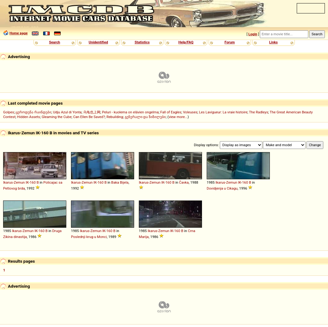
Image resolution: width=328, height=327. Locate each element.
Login (252, 34)
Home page (18, 33)
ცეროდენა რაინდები (33, 112)
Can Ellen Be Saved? (89, 117)
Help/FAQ (185, 42)
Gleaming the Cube (57, 117)
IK (27, 182)
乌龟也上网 (91, 112)
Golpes (8, 112)
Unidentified (98, 42)
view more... (178, 117)
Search (54, 42)
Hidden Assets (28, 117)
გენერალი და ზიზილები (145, 117)
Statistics (141, 42)
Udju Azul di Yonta (67, 112)
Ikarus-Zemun (14, 182)
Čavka (184, 182)
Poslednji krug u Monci (89, 237)
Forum (230, 42)
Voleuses (190, 112)
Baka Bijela (120, 182)
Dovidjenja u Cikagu (222, 188)
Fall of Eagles (170, 112)
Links (273, 42)
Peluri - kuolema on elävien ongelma (130, 112)
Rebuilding (115, 117)
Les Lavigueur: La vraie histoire (223, 112)
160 (33, 182)
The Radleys (258, 112)
